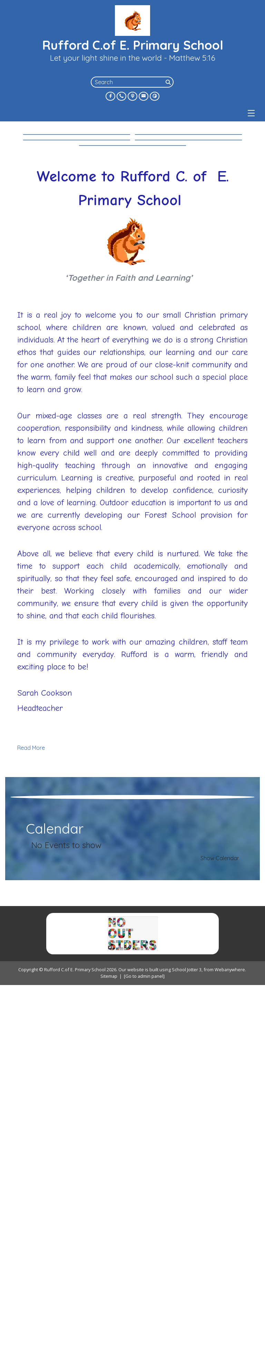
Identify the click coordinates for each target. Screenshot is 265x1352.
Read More (31, 975)
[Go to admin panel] (144, 1343)
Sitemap (108, 1343)
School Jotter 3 (187, 1337)
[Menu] (251, 113)
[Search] (169, 82)
